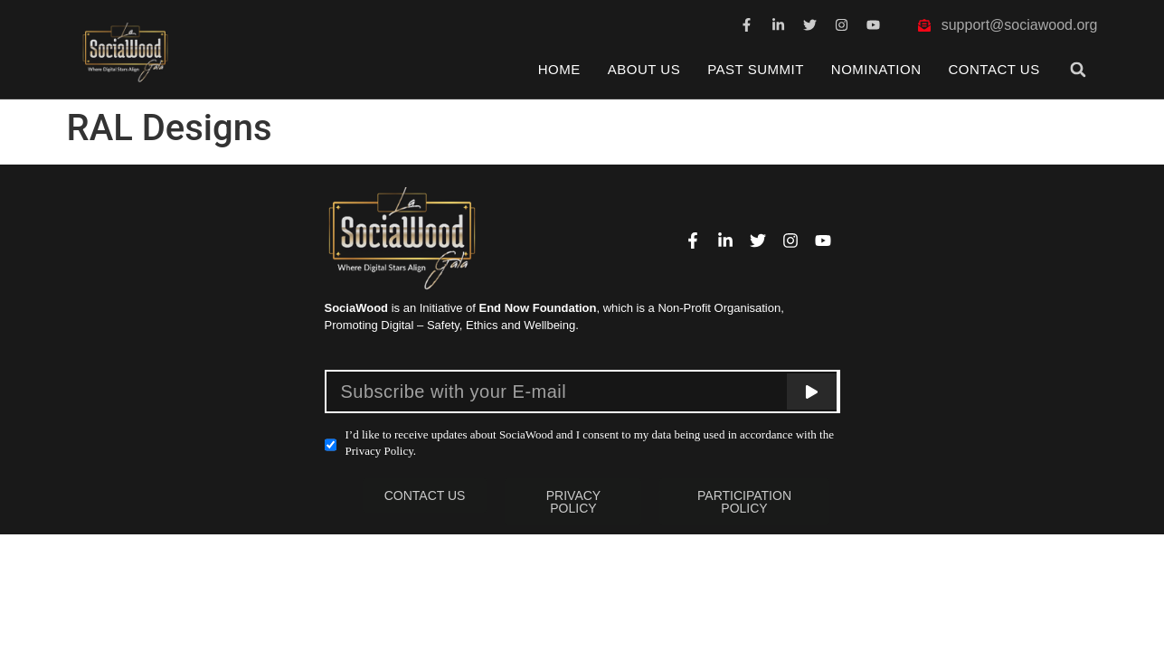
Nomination (876, 69)
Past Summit (755, 69)
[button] (1077, 69)
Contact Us (994, 69)
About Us (644, 69)
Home (559, 69)
